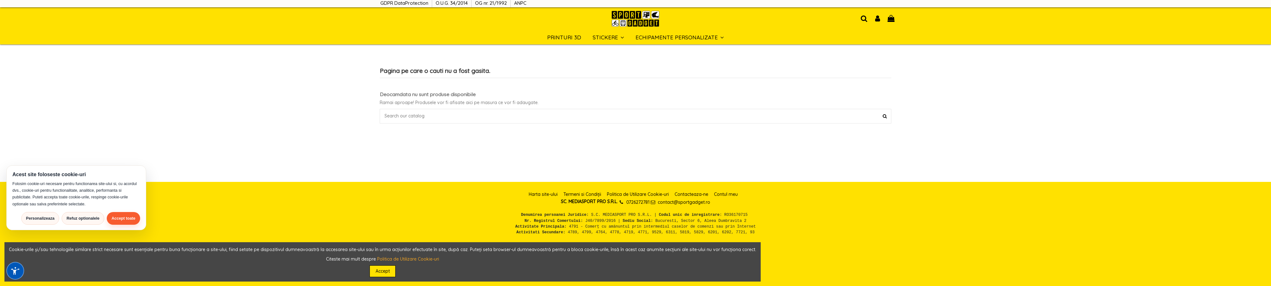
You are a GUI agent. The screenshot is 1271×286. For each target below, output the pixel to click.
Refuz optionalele (82, 218)
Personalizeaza (40, 218)
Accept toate (123, 218)
